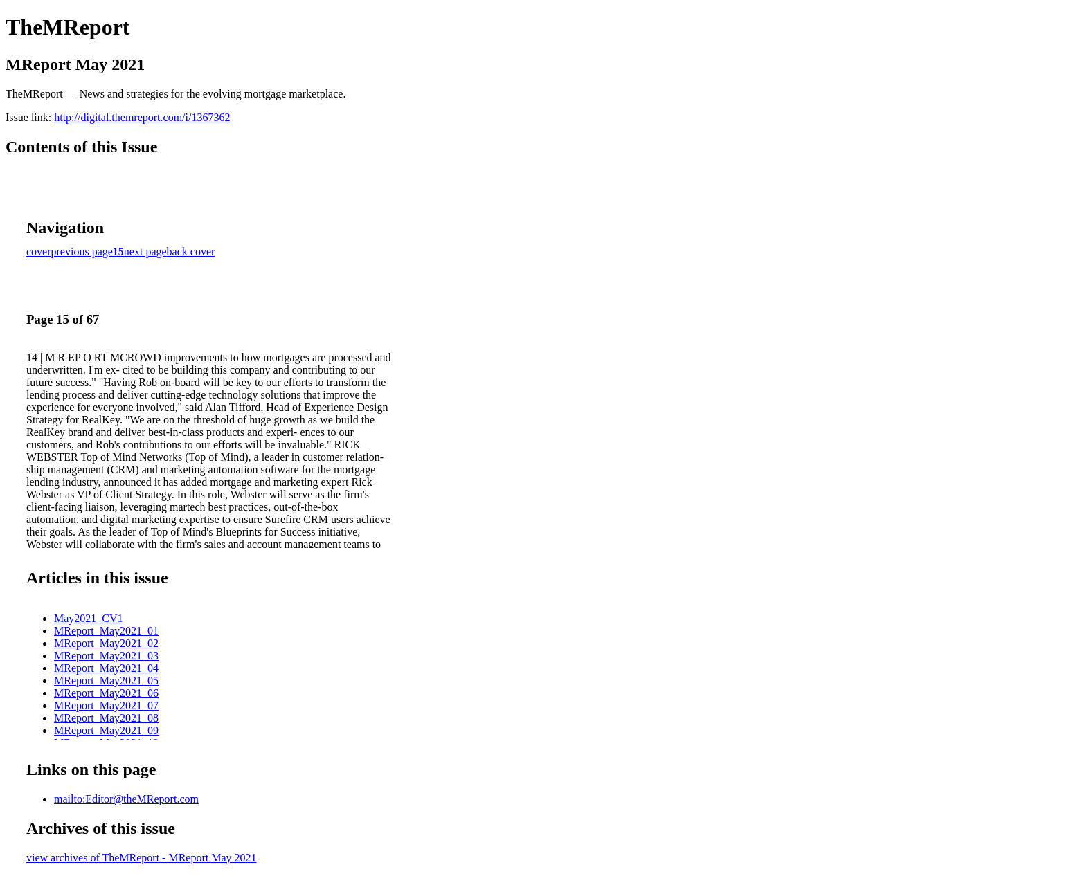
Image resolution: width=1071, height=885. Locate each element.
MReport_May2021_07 (106, 705)
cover (38, 251)
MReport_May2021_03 (106, 656)
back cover (191, 251)
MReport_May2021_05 (106, 680)
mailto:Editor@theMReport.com (126, 799)
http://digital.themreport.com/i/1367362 (142, 117)
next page (145, 251)
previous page (82, 251)
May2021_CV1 (88, 618)
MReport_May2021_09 (106, 730)
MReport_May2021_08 (106, 718)
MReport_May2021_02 (106, 643)
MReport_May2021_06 (106, 693)
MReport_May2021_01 (106, 631)
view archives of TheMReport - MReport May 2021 (141, 858)
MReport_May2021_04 (106, 668)
